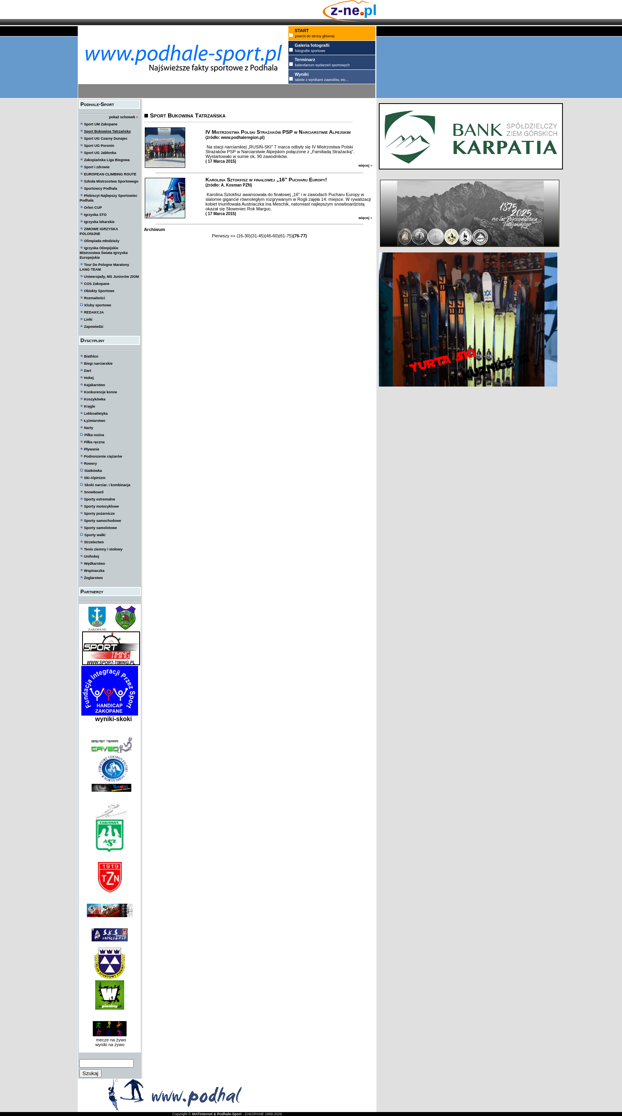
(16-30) (243, 235)
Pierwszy (220, 235)
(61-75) (286, 235)
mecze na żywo (110, 1039)
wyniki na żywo (109, 1044)
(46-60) (271, 235)
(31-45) (258, 235)
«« (232, 235)
